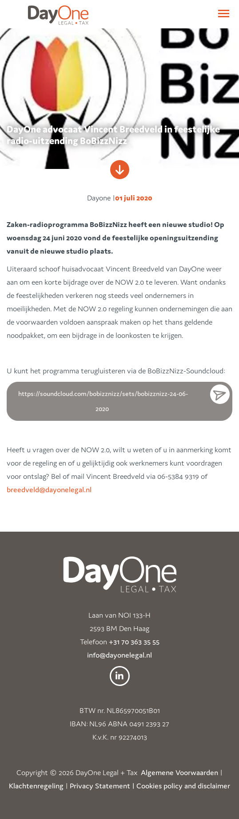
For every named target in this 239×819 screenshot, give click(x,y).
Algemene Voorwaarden (179, 772)
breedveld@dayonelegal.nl (49, 489)
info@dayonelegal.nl (119, 655)
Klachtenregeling (36, 786)
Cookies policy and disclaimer (183, 786)
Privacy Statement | (102, 786)
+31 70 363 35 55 (134, 642)
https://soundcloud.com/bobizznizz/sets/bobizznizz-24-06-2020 (103, 401)
